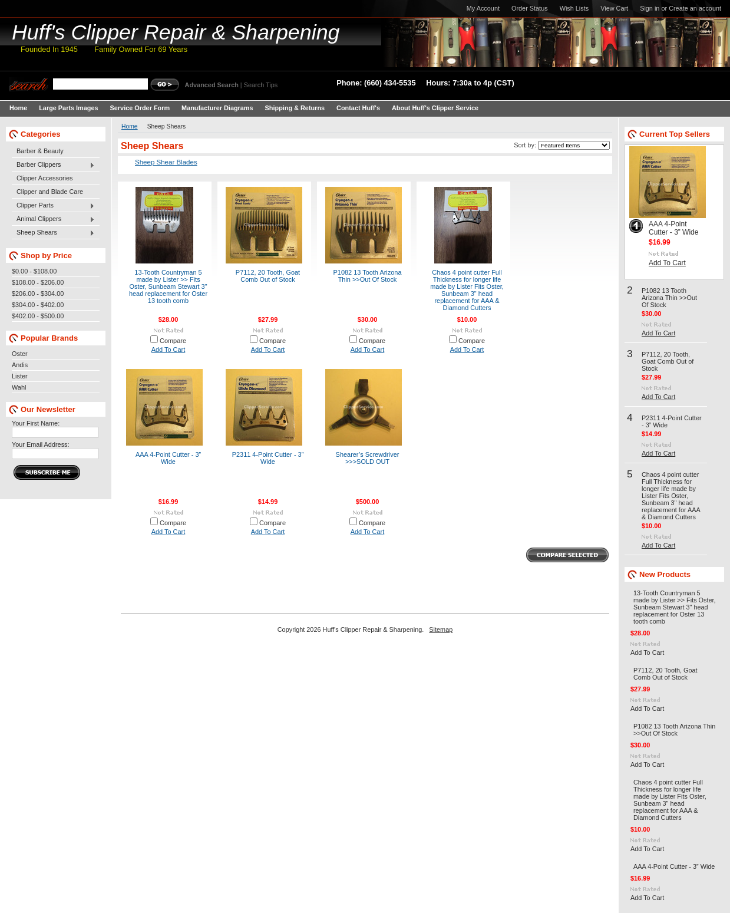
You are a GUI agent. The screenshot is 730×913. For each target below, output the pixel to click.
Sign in (649, 8)
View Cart (614, 8)
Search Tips (261, 84)
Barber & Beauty (40, 150)
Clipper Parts (53, 206)
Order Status (529, 8)
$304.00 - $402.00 (38, 304)
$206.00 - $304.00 (38, 293)
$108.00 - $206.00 (38, 282)
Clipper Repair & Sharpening (176, 32)
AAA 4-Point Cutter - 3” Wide (168, 458)
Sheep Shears (53, 233)
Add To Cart (168, 349)
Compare (173, 340)
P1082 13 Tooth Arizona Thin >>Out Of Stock (367, 276)
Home (129, 126)
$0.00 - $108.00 (34, 271)
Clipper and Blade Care (49, 191)
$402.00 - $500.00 (38, 315)
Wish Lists (574, 8)
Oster (20, 353)
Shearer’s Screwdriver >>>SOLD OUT (367, 458)
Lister (20, 376)
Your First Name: (36, 423)
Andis (20, 364)
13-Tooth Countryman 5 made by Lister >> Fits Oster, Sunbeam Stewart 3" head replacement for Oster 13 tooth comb (168, 286)
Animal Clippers (53, 219)
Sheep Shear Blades (166, 162)
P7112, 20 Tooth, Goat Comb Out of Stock (268, 276)
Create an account (695, 8)
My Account (483, 8)
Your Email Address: (41, 444)
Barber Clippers (53, 165)
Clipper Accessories (44, 178)
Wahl (19, 387)
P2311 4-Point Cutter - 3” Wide (268, 458)
